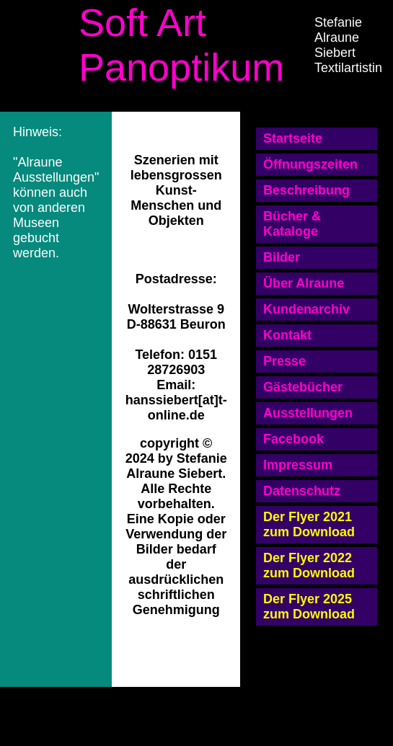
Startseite (292, 138)
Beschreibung (306, 190)
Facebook (293, 439)
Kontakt (287, 335)
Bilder (281, 257)
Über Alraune (303, 283)
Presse (284, 361)
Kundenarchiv (306, 309)
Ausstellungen (308, 413)
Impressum (297, 465)
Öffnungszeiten (310, 164)
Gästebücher (303, 387)
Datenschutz (301, 491)
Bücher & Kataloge (292, 224)
